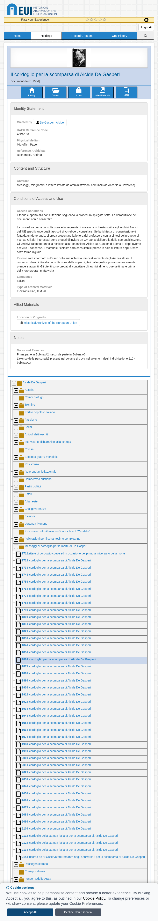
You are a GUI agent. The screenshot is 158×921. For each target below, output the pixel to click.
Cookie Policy (94, 898)
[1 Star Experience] (88, 19)
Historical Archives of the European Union (48, 323)
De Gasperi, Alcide (50, 122)
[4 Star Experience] (101, 19)
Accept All (30, 912)
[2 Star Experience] (92, 19)
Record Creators (82, 35)
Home (17, 35)
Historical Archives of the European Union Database (43, 10)
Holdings (46, 35)
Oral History (119, 35)
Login (146, 27)
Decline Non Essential (78, 912)
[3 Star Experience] (96, 19)
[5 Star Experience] (105, 19)
